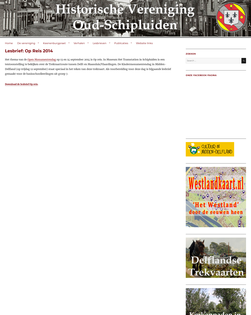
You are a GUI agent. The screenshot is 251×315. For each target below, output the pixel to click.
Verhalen (79, 43)
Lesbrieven (99, 43)
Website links (144, 43)
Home (9, 43)
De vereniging (26, 43)
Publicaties (121, 43)
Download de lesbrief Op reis (21, 84)
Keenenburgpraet (54, 43)
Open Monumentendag (41, 59)
